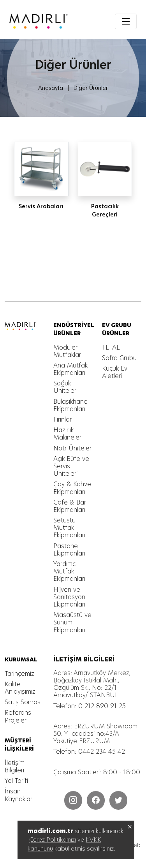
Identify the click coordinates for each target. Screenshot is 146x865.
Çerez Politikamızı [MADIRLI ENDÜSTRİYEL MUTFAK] (52, 839)
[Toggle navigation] (126, 21)
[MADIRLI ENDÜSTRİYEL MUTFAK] (38, 21)
